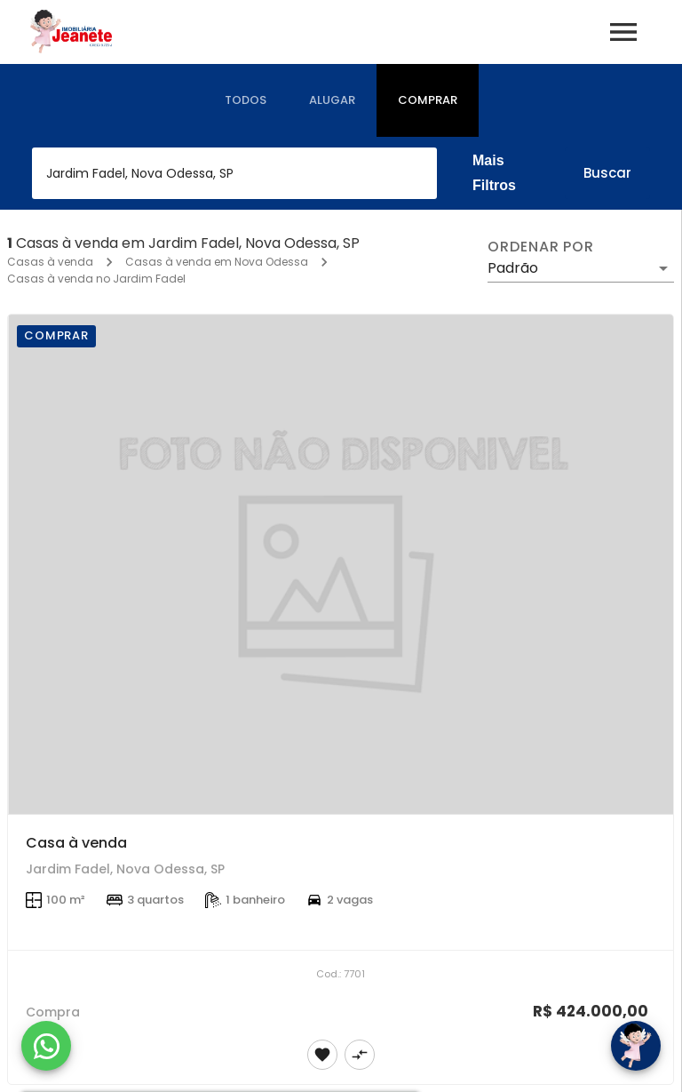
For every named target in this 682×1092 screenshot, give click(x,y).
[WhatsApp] (46, 1046)
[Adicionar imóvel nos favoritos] (322, 1055)
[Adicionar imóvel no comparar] (360, 1055)
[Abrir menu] (623, 32)
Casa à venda (76, 843)
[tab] (245, 100)
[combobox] (234, 173)
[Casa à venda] (340, 564)
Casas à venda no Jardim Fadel (96, 278)
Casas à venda (50, 261)
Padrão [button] (513, 268)
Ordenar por (541, 247)
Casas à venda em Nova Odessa (216, 261)
